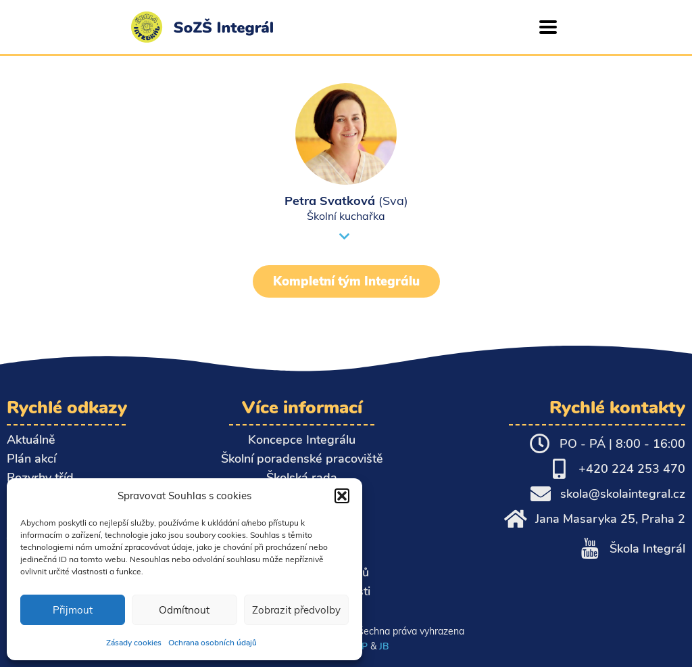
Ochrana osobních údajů (212, 642)
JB (384, 646)
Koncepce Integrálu (301, 440)
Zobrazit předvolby (296, 609)
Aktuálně (31, 440)
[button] (342, 496)
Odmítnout (184, 609)
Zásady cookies (134, 642)
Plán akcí (31, 459)
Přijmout (73, 609)
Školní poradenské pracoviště (302, 459)
